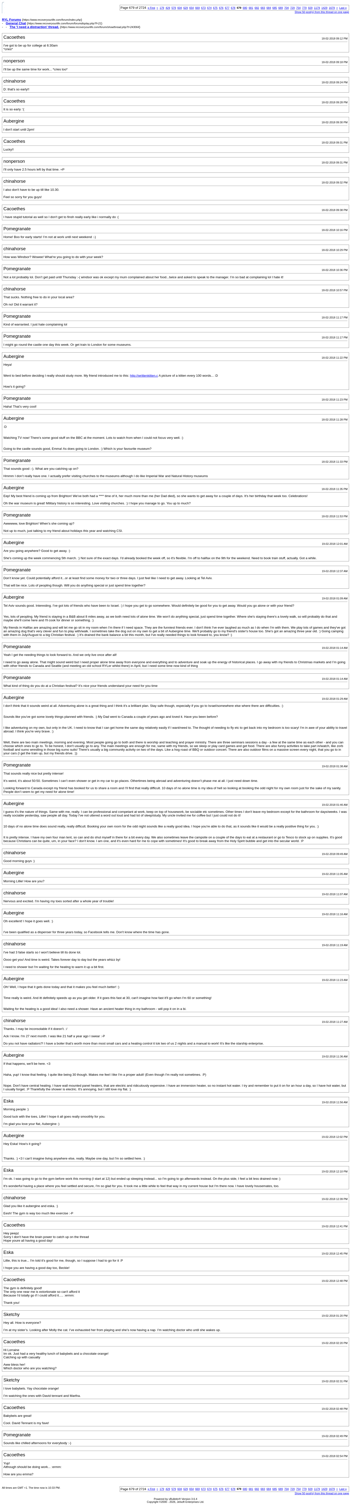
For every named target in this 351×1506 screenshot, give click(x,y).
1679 (332, 7)
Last (343, 7)
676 (221, 7)
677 (227, 7)
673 (203, 7)
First (151, 7)
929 (310, 7)
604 (179, 7)
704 (286, 7)
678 (233, 7)
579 (174, 7)
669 (197, 7)
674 (209, 7)
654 (191, 7)
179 (162, 7)
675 (215, 7)
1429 (324, 7)
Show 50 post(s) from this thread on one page (322, 11)
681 (251, 7)
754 (298, 7)
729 (292, 7)
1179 (317, 7)
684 (268, 7)
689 (280, 7)
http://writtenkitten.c (144, 375)
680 (245, 7)
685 (275, 7)
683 (263, 7)
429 (168, 7)
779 (304, 7)
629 (185, 7)
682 (257, 7)
